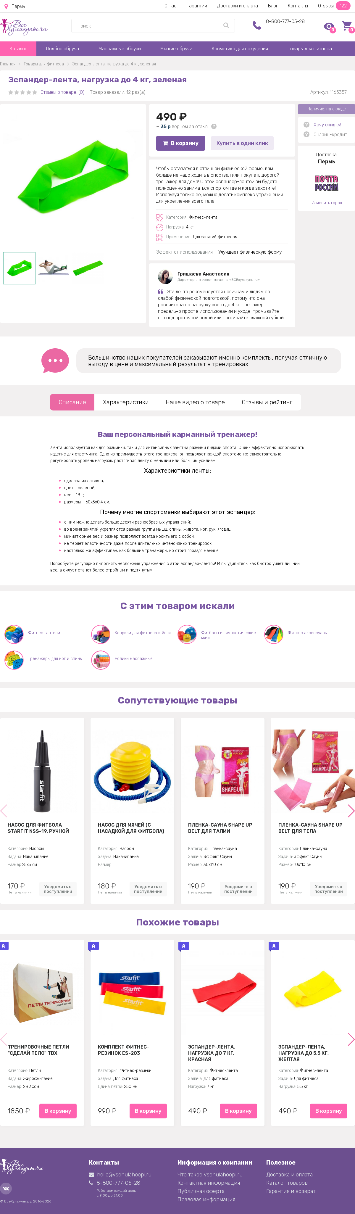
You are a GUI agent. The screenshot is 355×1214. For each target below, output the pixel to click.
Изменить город (327, 203)
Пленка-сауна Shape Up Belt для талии (220, 828)
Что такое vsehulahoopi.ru (210, 1174)
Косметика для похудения (240, 48)
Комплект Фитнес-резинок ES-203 (123, 1050)
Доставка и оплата (289, 1174)
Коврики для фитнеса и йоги (143, 632)
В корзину (181, 143)
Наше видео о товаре (195, 402)
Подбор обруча (62, 48)
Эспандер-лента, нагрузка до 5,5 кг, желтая (303, 1053)
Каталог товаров (287, 1183)
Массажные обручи (120, 48)
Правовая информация (206, 1199)
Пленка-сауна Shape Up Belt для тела (310, 828)
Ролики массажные (134, 658)
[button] (351, 810)
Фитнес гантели (44, 632)
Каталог (18, 48)
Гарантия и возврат (291, 1191)
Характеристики (126, 402)
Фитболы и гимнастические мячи (228, 635)
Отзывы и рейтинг (267, 402)
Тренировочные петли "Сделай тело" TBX (38, 1050)
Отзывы (334, 5)
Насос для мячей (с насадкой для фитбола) (131, 828)
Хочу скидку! (327, 125)
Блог (273, 6)
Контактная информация (209, 1183)
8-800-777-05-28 (285, 21)
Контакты (298, 6)
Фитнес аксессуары (307, 632)
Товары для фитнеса (310, 48)
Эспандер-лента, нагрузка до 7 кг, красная (211, 1053)
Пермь (14, 6)
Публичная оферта (201, 1191)
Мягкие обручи (176, 48)
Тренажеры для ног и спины (55, 658)
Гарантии (197, 6)
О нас (170, 6)
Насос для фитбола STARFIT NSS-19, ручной (38, 828)
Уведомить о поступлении (58, 889)
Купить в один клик (242, 143)
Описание (72, 402)
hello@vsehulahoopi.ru (120, 1174)
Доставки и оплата (237, 6)
